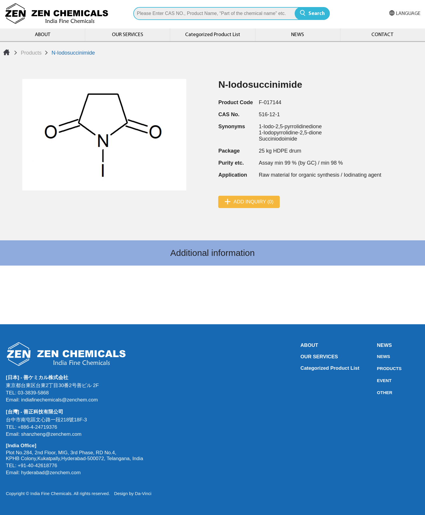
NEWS (297, 35)
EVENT (378, 380)
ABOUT (42, 35)
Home (6, 52)
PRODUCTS (378, 368)
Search (316, 13)
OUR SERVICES (127, 35)
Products (31, 53)
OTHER (378, 392)
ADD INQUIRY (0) (253, 202)
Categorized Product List (212, 35)
